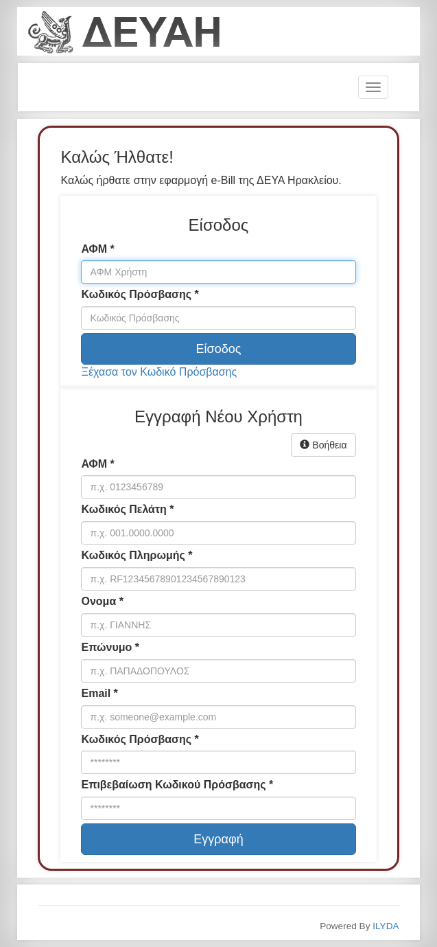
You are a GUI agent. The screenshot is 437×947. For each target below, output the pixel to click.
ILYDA (386, 926)
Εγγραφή (218, 839)
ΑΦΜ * (97, 249)
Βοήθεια (323, 445)
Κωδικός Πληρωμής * (136, 555)
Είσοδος (218, 349)
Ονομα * (102, 601)
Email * (99, 693)
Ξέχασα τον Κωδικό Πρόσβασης (159, 372)
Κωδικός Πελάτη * (127, 509)
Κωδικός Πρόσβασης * (139, 294)
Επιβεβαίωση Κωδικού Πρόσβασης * (177, 784)
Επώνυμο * (110, 647)
